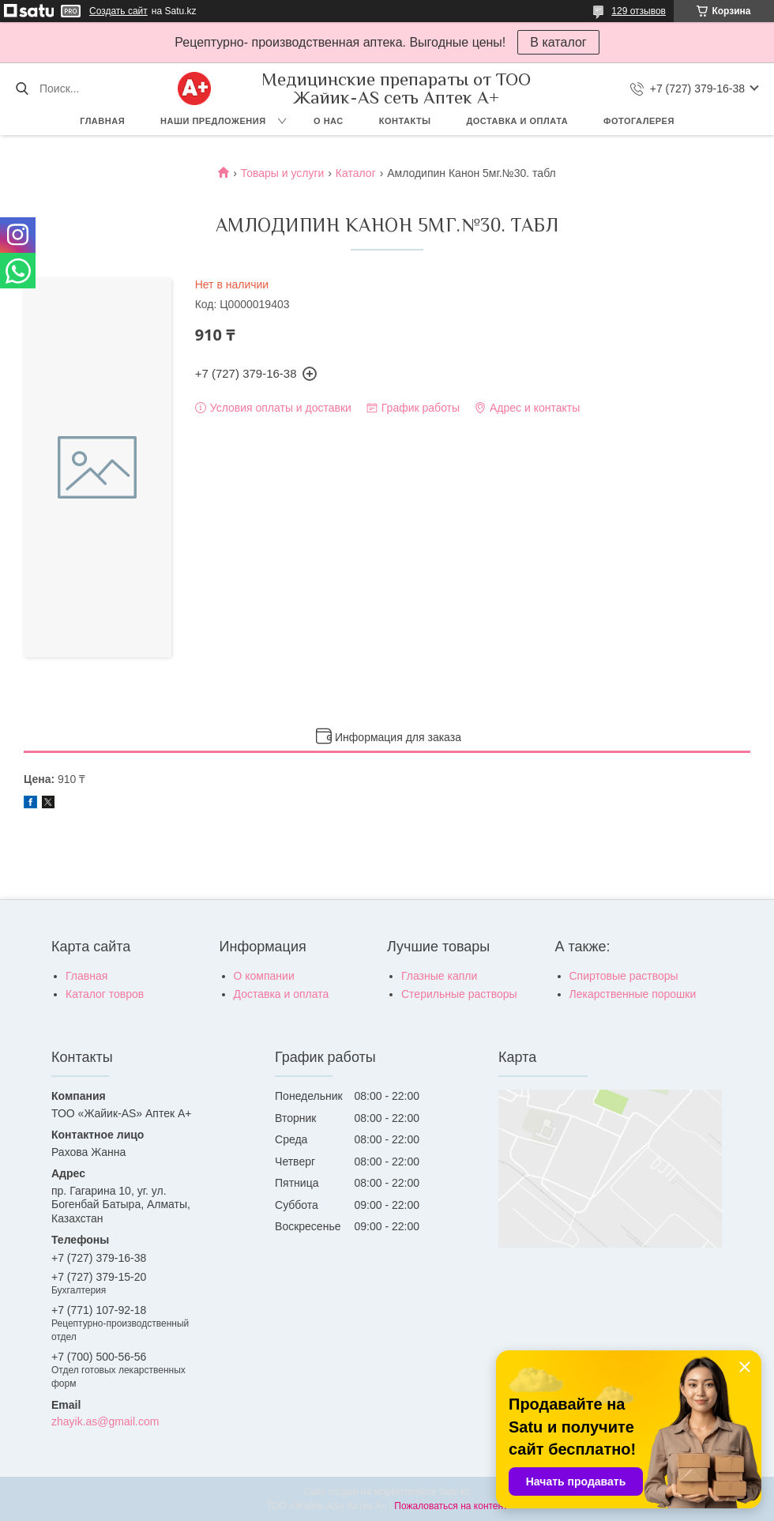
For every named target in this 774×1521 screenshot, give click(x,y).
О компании (264, 975)
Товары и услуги (283, 173)
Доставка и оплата (517, 121)
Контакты (405, 121)
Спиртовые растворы (623, 975)
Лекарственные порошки (633, 994)
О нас (329, 121)
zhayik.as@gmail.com (105, 1421)
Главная (102, 121)
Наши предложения (213, 121)
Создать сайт (118, 11)
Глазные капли (439, 975)
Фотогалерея (638, 121)
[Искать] (21, 88)
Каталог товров (105, 994)
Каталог (356, 173)
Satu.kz (454, 1491)
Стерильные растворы (459, 994)
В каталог (558, 42)
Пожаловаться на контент (450, 1506)
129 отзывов (638, 11)
